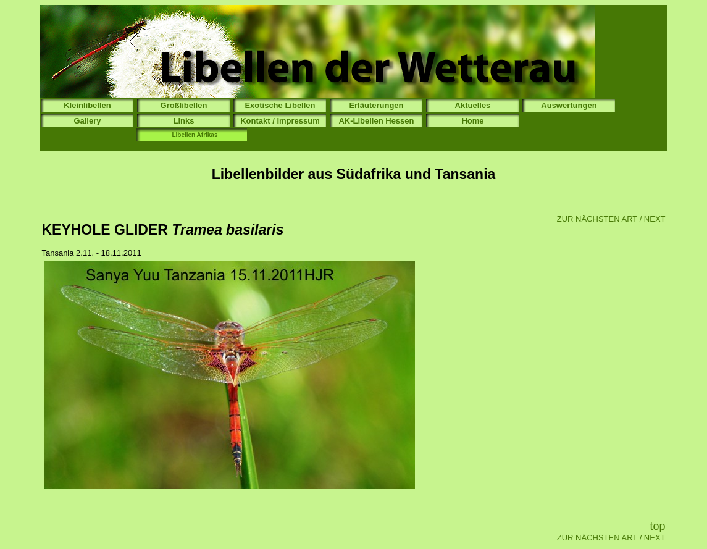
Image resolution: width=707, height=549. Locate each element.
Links (183, 120)
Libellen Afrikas (194, 135)
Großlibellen (184, 105)
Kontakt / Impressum (280, 120)
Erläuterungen (376, 105)
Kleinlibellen (87, 105)
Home (472, 120)
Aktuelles (473, 105)
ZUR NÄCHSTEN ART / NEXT (611, 219)
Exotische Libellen (280, 105)
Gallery (87, 120)
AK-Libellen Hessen (376, 120)
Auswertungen (568, 105)
